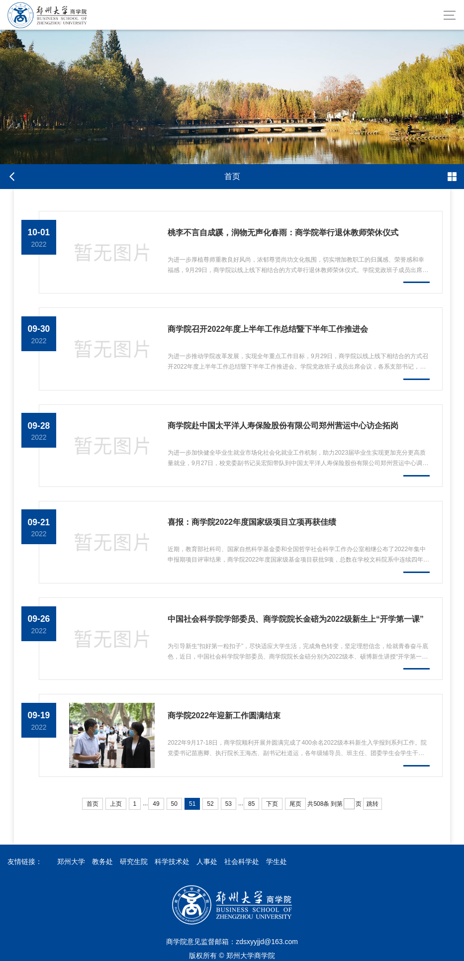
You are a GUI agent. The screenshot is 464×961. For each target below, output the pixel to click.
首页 (92, 803)
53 (228, 803)
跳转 (372, 803)
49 (156, 803)
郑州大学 (71, 861)
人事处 (206, 861)
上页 (116, 803)
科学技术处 (172, 861)
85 (251, 803)
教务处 (102, 861)
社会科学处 (241, 861)
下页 (272, 803)
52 (210, 803)
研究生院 (134, 861)
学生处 (276, 861)
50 (174, 803)
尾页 (295, 803)
